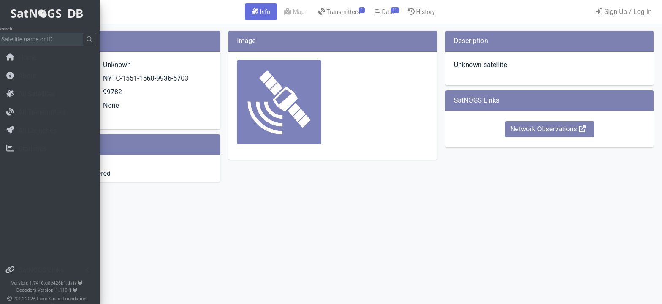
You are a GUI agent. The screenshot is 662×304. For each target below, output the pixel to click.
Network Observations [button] (565, 129)
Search (10, 29)
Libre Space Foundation (67, 298)
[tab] (314, 11)
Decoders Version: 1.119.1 (53, 290)
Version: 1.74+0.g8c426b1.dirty (52, 283)
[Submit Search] (95, 39)
